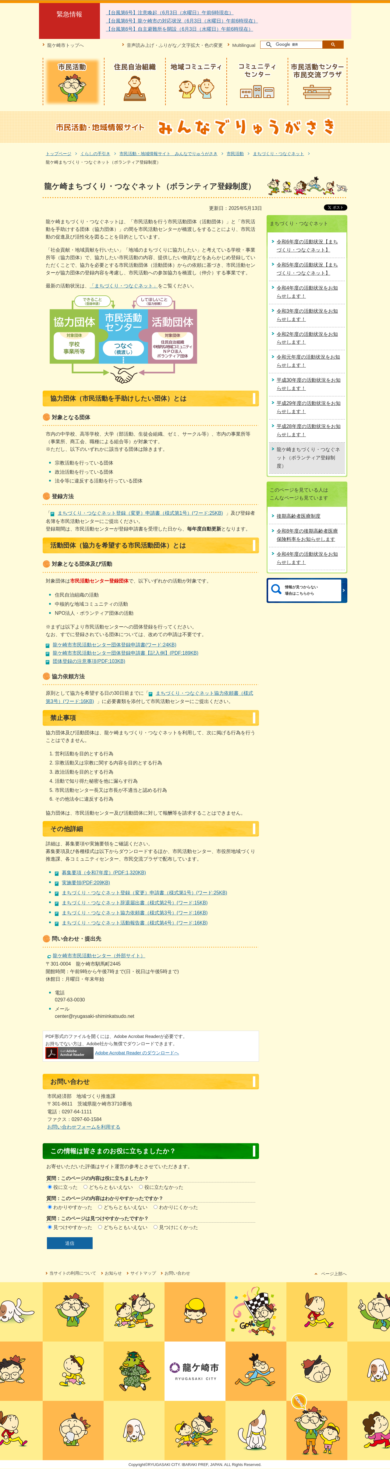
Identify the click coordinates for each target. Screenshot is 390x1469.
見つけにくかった (178, 1227)
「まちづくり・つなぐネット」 (124, 285)
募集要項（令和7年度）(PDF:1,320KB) (104, 872)
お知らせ (113, 1273)
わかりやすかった (72, 1207)
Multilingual (243, 45)
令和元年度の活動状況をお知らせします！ (308, 361)
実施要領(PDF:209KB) (86, 882)
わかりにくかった (178, 1207)
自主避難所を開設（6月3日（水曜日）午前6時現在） (195, 29)
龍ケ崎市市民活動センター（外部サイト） (99, 955)
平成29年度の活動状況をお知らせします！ (309, 407)
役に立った (65, 1187)
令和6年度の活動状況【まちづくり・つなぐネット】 (307, 245)
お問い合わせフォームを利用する (83, 1127)
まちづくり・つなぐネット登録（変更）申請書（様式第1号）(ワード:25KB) (140, 513)
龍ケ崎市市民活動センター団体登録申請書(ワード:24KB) (114, 644)
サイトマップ (143, 1273)
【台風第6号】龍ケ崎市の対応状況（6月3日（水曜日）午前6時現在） (182, 20)
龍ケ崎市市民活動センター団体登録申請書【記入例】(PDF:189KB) (125, 653)
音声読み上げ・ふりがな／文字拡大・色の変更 (175, 45)
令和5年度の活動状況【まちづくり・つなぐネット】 (307, 269)
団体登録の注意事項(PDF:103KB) (89, 661)
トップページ (58, 153)
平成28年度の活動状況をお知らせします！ (309, 430)
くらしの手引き (95, 153)
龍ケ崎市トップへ (65, 45)
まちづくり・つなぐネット (278, 153)
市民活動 (235, 153)
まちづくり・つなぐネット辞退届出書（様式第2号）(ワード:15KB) (134, 902)
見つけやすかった (72, 1227)
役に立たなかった (163, 1187)
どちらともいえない (111, 1187)
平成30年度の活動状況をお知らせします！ (309, 384)
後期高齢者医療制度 (299, 516)
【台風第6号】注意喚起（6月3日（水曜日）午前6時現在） (170, 12)
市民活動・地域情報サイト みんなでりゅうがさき (168, 153)
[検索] (292, 44)
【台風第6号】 (122, 29)
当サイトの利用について (72, 1273)
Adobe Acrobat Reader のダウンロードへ (112, 1052)
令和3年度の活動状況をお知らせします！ (307, 315)
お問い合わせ (177, 1273)
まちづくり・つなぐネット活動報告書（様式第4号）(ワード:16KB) (134, 922)
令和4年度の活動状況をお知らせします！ (307, 292)
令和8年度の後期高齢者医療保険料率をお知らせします (307, 535)
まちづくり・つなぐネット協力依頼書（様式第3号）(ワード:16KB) (134, 912)
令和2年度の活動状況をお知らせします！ (307, 338)
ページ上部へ (334, 1273)
